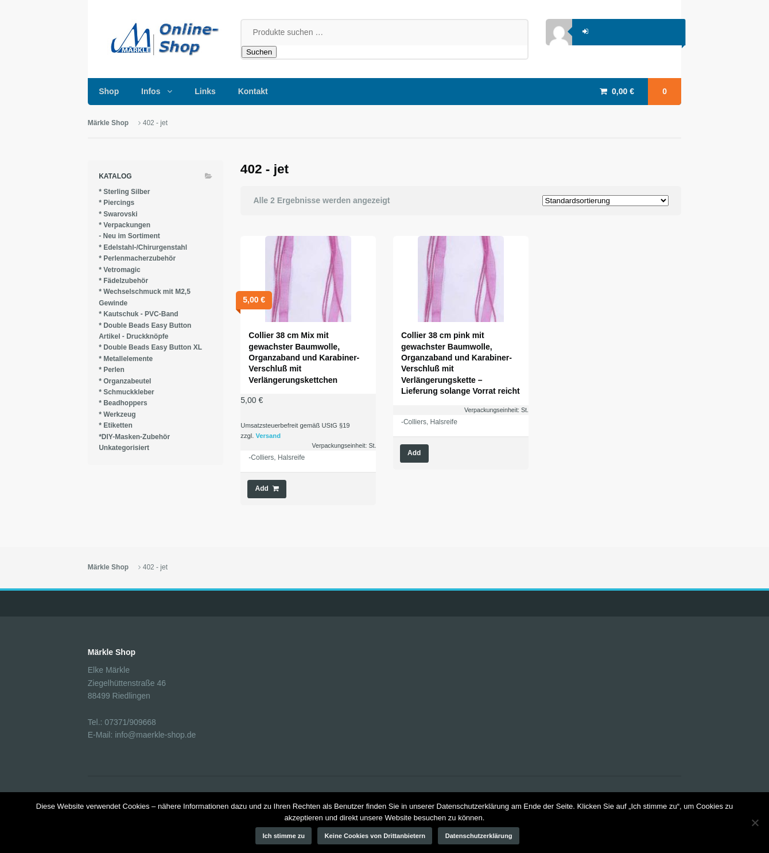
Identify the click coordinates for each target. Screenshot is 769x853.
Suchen (259, 52)
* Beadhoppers (123, 403)
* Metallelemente (126, 359)
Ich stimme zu (284, 835)
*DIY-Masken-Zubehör (134, 437)
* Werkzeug (117, 414)
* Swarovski (118, 214)
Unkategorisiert (124, 448)
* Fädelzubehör (123, 281)
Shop (109, 91)
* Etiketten (116, 425)
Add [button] (262, 488)
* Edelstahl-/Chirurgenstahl (143, 247)
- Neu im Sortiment (129, 236)
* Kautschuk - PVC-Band (138, 314)
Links (205, 91)
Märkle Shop (108, 123)
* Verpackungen (124, 225)
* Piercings (116, 203)
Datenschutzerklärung (478, 835)
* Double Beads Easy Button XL (150, 347)
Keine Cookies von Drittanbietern (375, 835)
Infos (150, 91)
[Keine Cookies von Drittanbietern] (754, 822)
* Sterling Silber (124, 192)
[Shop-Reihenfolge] (605, 200)
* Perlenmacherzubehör (137, 258)
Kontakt (253, 91)
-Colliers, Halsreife (276, 457)
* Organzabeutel (125, 381)
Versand (268, 435)
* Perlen (112, 370)
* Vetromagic (120, 270)
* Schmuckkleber (126, 392)
